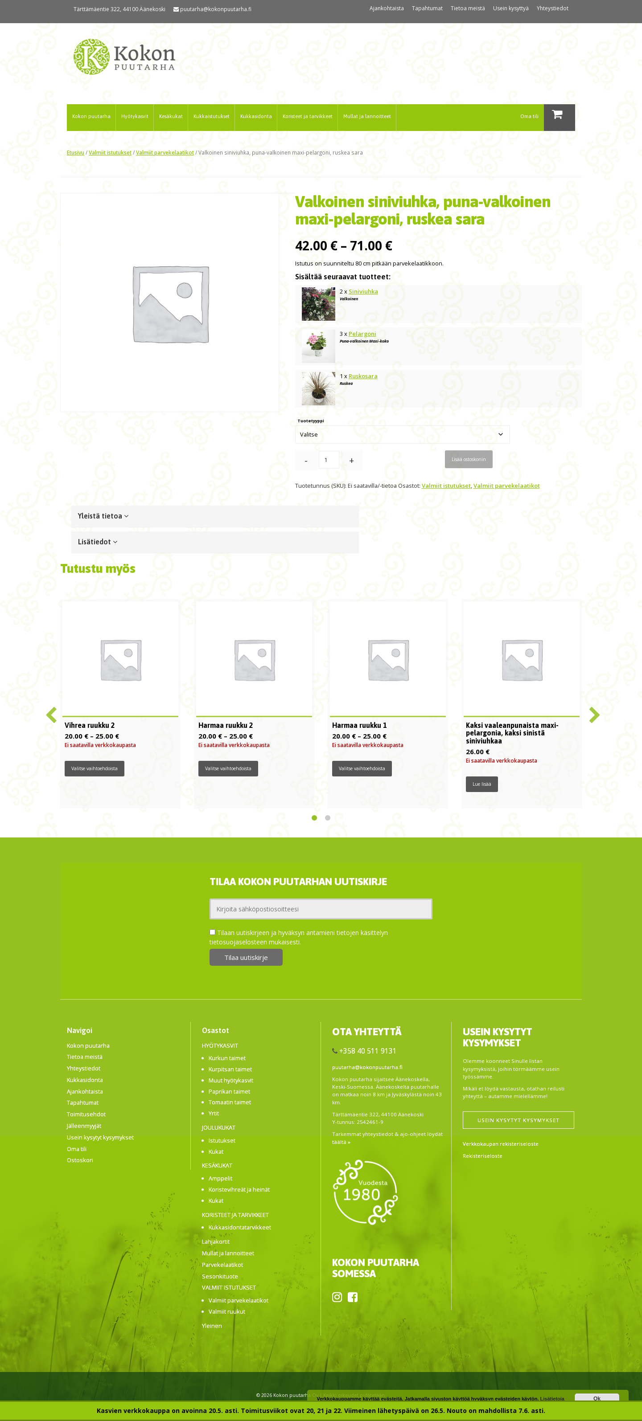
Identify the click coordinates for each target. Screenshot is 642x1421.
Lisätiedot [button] (97, 542)
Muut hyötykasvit (231, 1080)
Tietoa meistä (468, 8)
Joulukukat (218, 1127)
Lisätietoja (552, 1398)
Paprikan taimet (229, 1091)
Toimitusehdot (86, 1114)
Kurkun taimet (227, 1058)
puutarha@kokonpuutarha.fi (215, 9)
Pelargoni (362, 334)
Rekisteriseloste (482, 1155)
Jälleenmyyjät (84, 1126)
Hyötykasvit (134, 116)
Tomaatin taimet (230, 1102)
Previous (49, 711)
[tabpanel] (120, 704)
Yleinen (212, 1326)
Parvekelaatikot (222, 1265)
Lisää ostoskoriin (469, 459)
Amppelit (220, 1178)
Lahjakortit (216, 1241)
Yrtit (214, 1113)
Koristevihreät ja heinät (239, 1189)
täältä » (341, 1142)
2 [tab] (327, 818)
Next (592, 711)
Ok (597, 1399)
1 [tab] (314, 818)
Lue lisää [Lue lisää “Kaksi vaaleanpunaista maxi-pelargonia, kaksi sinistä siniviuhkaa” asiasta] (482, 784)
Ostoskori (80, 1160)
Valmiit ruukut (227, 1311)
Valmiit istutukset (110, 152)
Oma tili (529, 116)
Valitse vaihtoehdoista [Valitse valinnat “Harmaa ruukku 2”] (228, 768)
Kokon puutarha (91, 116)
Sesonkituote (220, 1276)
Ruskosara (363, 376)
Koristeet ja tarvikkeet (308, 116)
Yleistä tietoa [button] (103, 516)
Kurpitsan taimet (230, 1069)
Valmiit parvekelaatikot (165, 152)
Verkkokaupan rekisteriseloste (501, 1143)
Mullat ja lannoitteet (367, 116)
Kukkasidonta (256, 116)
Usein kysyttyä (511, 8)
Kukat (216, 1151)
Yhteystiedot (552, 8)
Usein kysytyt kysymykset (100, 1137)
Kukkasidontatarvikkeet (240, 1227)
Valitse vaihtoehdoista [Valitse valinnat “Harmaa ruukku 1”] (362, 768)
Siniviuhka (363, 291)
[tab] (215, 516)
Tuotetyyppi (310, 421)
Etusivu (75, 152)
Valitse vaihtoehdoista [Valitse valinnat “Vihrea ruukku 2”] (94, 768)
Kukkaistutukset (211, 116)
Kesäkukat (171, 116)
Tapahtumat (427, 8)
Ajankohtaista (387, 8)
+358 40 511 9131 (368, 1051)
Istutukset (222, 1140)
